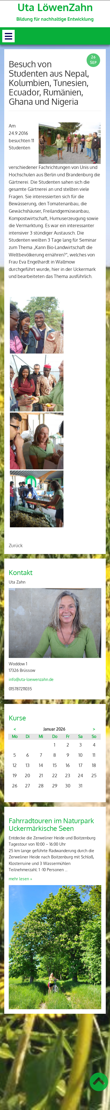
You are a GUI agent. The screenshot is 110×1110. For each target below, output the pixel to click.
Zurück (16, 545)
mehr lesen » (20, 878)
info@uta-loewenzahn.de (31, 679)
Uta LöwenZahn (55, 7)
